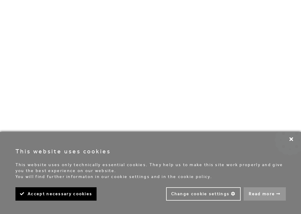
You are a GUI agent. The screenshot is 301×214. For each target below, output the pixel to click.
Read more (262, 193)
